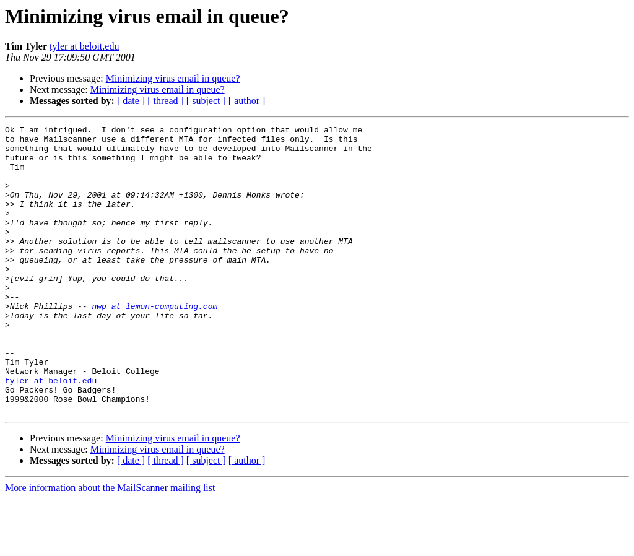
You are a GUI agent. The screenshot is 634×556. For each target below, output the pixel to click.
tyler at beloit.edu (84, 46)
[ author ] (247, 100)
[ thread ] (165, 100)
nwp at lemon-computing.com (154, 343)
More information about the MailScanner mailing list (110, 545)
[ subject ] (206, 100)
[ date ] (131, 100)
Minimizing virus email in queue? (173, 78)
